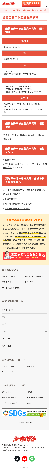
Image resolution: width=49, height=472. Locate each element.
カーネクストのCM (24, 422)
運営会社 (5, 392)
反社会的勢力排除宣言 (34, 398)
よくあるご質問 (8, 366)
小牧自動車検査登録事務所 (17, 208)
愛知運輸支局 (11, 199)
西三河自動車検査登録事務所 (18, 204)
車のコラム (29, 282)
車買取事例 (6, 282)
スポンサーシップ (9, 403)
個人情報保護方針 (9, 398)
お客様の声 (29, 366)
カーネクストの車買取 (11, 288)
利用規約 (28, 392)
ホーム (4, 10)
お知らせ (28, 403)
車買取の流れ (7, 276)
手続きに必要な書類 (33, 276)
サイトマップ (7, 372)
